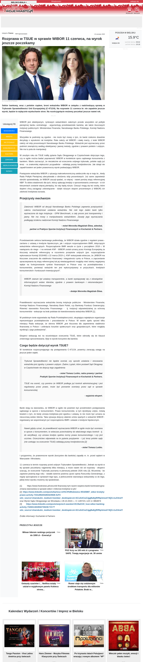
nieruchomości (10, 165)
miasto (9, 136)
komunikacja (9, 148)
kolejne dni (116, 43)
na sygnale (9, 142)
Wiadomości (56, 1)
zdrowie (9, 160)
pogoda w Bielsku (125, 33)
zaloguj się (134, 1)
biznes (9, 171)
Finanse (10, 33)
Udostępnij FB (9, 124)
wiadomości (9, 131)
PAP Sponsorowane (21, 34)
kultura (9, 154)
